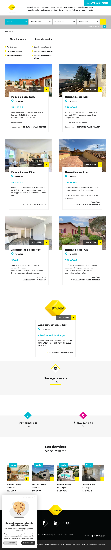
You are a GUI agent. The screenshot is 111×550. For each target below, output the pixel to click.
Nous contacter (87, 10)
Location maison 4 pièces (43, 51)
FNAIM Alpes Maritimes (66, 544)
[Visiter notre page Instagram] (67, 526)
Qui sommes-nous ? (42, 7)
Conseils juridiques (85, 7)
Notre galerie (59, 10)
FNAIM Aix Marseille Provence (51, 544)
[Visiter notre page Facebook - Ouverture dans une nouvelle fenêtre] (43, 527)
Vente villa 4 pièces (14, 51)
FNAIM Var (7, 546)
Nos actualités (56, 7)
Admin (65, 535)
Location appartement (42, 47)
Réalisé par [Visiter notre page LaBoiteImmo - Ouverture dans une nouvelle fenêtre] (95, 536)
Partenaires (59, 535)
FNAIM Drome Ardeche (37, 544)
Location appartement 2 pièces (43, 56)
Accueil (30, 7)
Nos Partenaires (46, 10)
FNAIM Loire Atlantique (25, 544)
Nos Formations (70, 7)
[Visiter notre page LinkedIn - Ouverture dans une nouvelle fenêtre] (55, 527)
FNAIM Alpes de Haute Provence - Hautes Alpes (93, 544)
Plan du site (41, 535)
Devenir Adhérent (73, 10)
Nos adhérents (33, 10)
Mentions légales (50, 535)
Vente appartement (14, 55)
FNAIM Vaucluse (76, 544)
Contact (71, 535)
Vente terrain (12, 47)
